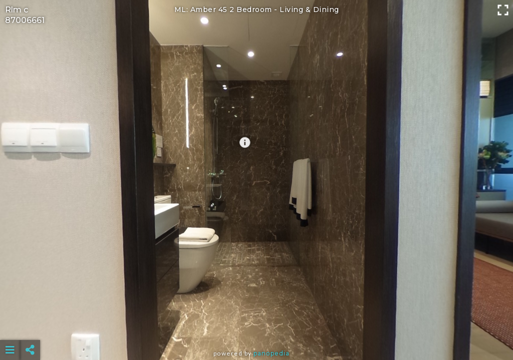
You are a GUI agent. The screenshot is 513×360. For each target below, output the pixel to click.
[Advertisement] (257, 325)
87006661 (25, 20)
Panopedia (271, 353)
